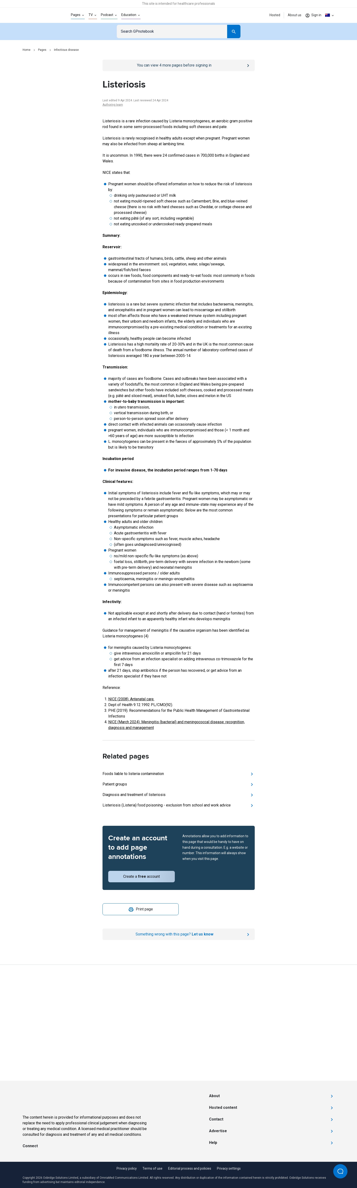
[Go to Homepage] (39, 15)
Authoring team (113, 104)
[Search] (233, 31)
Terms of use (152, 1168)
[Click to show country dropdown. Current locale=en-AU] (330, 15)
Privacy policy (127, 1168)
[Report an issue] (179, 934)
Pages (42, 50)
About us (294, 15)
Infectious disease (66, 50)
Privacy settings (229, 1168)
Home (26, 50)
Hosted (274, 15)
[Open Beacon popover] (340, 1171)
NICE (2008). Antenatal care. (131, 699)
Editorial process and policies (189, 1168)
